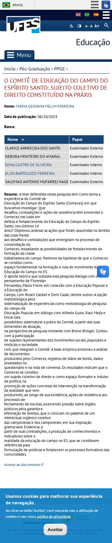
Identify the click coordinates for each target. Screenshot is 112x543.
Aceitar (55, 529)
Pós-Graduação (34, 69)
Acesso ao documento (24, 464)
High (79, 26)
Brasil (18, 5)
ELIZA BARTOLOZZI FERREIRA (30, 173)
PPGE (59, 69)
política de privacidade (53, 516)
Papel (77, 139)
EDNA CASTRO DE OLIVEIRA (28, 164)
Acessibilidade (72, 26)
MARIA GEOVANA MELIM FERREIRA (45, 106)
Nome (16, 139)
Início (10, 69)
